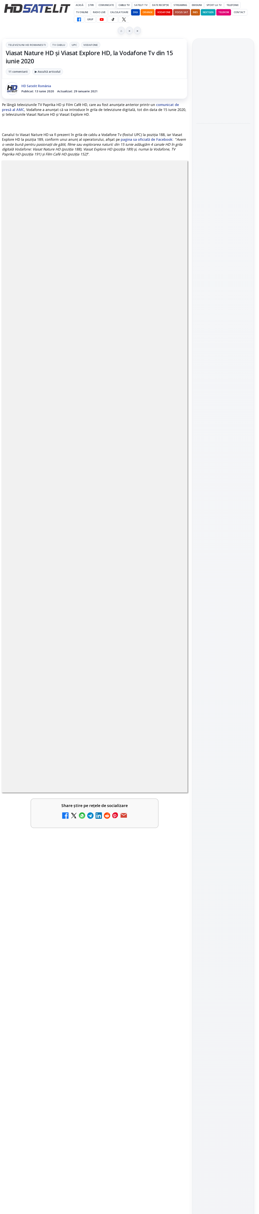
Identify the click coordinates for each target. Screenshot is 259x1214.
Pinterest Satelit (223, 573)
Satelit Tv (140, 5)
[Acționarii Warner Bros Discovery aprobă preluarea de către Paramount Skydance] (223, 165)
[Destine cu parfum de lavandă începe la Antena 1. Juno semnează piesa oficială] (76, 1013)
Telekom (223, 12)
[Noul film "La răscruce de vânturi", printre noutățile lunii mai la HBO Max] (223, 108)
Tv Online (82, 12)
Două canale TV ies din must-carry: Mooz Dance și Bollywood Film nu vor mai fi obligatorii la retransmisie (37, 909)
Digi (201, 625)
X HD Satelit (223, 561)
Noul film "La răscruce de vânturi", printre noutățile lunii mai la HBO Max (223, 82)
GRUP (90, 19)
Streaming (180, 5)
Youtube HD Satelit (223, 539)
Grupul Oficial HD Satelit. (109, 697)
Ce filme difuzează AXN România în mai (221, 190)
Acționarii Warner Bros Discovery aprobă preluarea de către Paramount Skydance (221, 138)
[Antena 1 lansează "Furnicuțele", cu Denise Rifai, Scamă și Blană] (170, 859)
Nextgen (208, 12)
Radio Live (99, 12)
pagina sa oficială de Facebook (146, 139)
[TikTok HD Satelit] (113, 19)
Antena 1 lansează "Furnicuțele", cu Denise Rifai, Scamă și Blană (132, 856)
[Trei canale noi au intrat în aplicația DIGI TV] (76, 818)
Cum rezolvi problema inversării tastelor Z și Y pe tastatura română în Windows (132, 904)
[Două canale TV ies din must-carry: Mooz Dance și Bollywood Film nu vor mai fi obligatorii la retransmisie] (76, 906)
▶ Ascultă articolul (47, 71)
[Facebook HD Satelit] (79, 19)
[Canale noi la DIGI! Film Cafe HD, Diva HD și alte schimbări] (170, 818)
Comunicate (106, 5)
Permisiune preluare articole (223, 673)
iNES (195, 12)
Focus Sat (181, 12)
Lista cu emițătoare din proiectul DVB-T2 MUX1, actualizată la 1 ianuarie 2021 (52, 961)
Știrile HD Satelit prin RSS (223, 586)
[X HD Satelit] (124, 19)
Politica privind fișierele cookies (223, 686)
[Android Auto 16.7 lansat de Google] (170, 1013)
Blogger (162, 1058)
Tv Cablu (58, 45)
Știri (91, 5)
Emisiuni (197, 5)
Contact (239, 12)
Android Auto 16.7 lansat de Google (130, 1004)
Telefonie (232, 5)
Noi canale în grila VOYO (36, 851)
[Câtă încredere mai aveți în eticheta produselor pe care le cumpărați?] (170, 967)
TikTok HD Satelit (223, 550)
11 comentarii (18, 71)
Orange (148, 12)
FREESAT (216, 625)
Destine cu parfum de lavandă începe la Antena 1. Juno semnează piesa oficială (37, 1012)
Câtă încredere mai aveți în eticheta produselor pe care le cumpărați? (132, 963)
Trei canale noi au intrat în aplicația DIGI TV (36, 812)
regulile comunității (67, 691)
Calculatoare (119, 12)
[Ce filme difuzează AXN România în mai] (223, 213)
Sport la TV (214, 5)
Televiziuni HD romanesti (27, 45)
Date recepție (160, 5)
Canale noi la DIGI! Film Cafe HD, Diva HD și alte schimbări (133, 812)
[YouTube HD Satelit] (102, 19)
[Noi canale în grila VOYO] (76, 859)
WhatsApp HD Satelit (223, 528)
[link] (47, 820)
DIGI (135, 12)
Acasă (79, 5)
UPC (74, 45)
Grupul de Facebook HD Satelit (223, 514)
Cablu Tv (124, 5)
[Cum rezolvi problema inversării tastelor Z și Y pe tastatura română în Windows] (170, 906)
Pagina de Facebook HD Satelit (223, 498)
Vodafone (163, 12)
